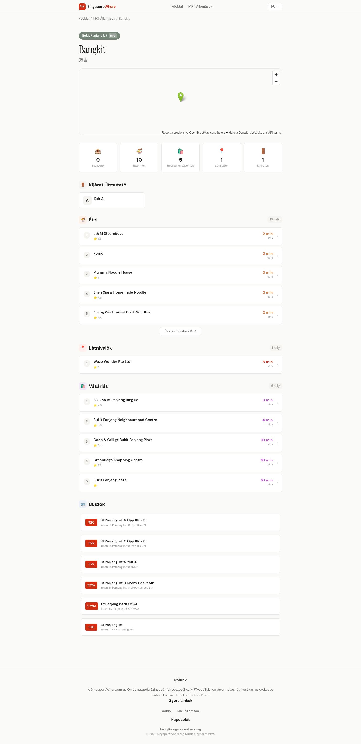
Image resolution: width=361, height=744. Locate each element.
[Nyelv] (275, 6)
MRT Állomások (200, 6)
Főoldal (177, 6)
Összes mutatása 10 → (180, 331)
